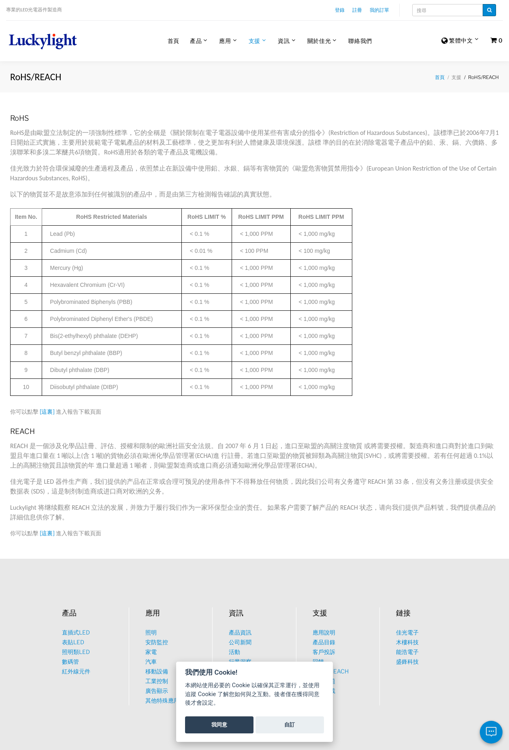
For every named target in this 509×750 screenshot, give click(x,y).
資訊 (284, 40)
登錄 (340, 10)
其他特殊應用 (162, 700)
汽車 (151, 661)
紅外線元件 (76, 671)
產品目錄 (324, 642)
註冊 (357, 10)
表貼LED (73, 642)
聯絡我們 (360, 40)
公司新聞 (240, 642)
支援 (254, 40)
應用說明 (324, 632)
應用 (225, 40)
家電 (151, 651)
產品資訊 (240, 632)
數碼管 (70, 661)
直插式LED (76, 632)
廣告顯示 (156, 690)
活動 (234, 651)
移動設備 (156, 671)
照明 (151, 632)
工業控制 (156, 680)
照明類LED (76, 651)
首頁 (173, 40)
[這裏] (47, 411)
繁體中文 (457, 41)
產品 (196, 40)
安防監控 (156, 642)
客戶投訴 (324, 651)
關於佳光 (319, 40)
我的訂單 (379, 10)
